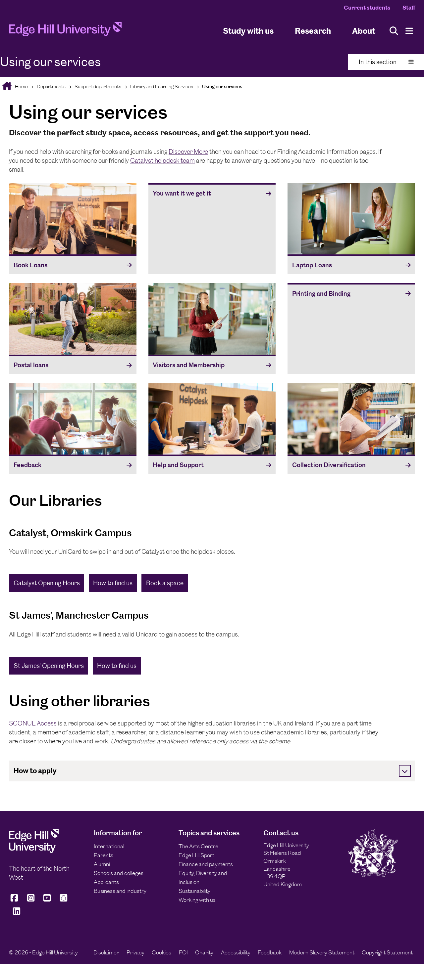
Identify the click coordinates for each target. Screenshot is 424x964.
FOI (183, 952)
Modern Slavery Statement (321, 952)
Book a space (165, 583)
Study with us (248, 31)
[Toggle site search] (394, 30)
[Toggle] (405, 771)
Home (21, 86)
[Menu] (409, 30)
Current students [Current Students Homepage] (367, 7)
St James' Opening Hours (49, 666)
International (109, 846)
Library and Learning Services (161, 86)
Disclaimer (106, 952)
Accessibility (235, 952)
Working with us (197, 900)
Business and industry (120, 891)
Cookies (161, 952)
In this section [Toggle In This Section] (386, 62)
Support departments (98, 86)
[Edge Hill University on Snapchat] (63, 900)
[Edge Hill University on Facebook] (15, 900)
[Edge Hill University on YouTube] (47, 900)
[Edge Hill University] (34, 851)
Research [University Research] (313, 31)
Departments (51, 86)
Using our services (222, 86)
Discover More (188, 151)
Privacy (135, 952)
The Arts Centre (198, 846)
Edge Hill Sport (196, 855)
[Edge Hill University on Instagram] (30, 900)
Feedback (270, 952)
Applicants (106, 882)
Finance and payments (206, 864)
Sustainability (194, 891)
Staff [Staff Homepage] (408, 7)
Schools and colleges (118, 873)
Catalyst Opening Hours (47, 583)
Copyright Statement (387, 952)
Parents (103, 855)
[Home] (65, 31)
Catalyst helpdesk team (162, 160)
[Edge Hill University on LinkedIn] (16, 913)
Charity (204, 952)
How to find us (112, 583)
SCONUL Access (33, 723)
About (363, 31)
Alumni (102, 864)
